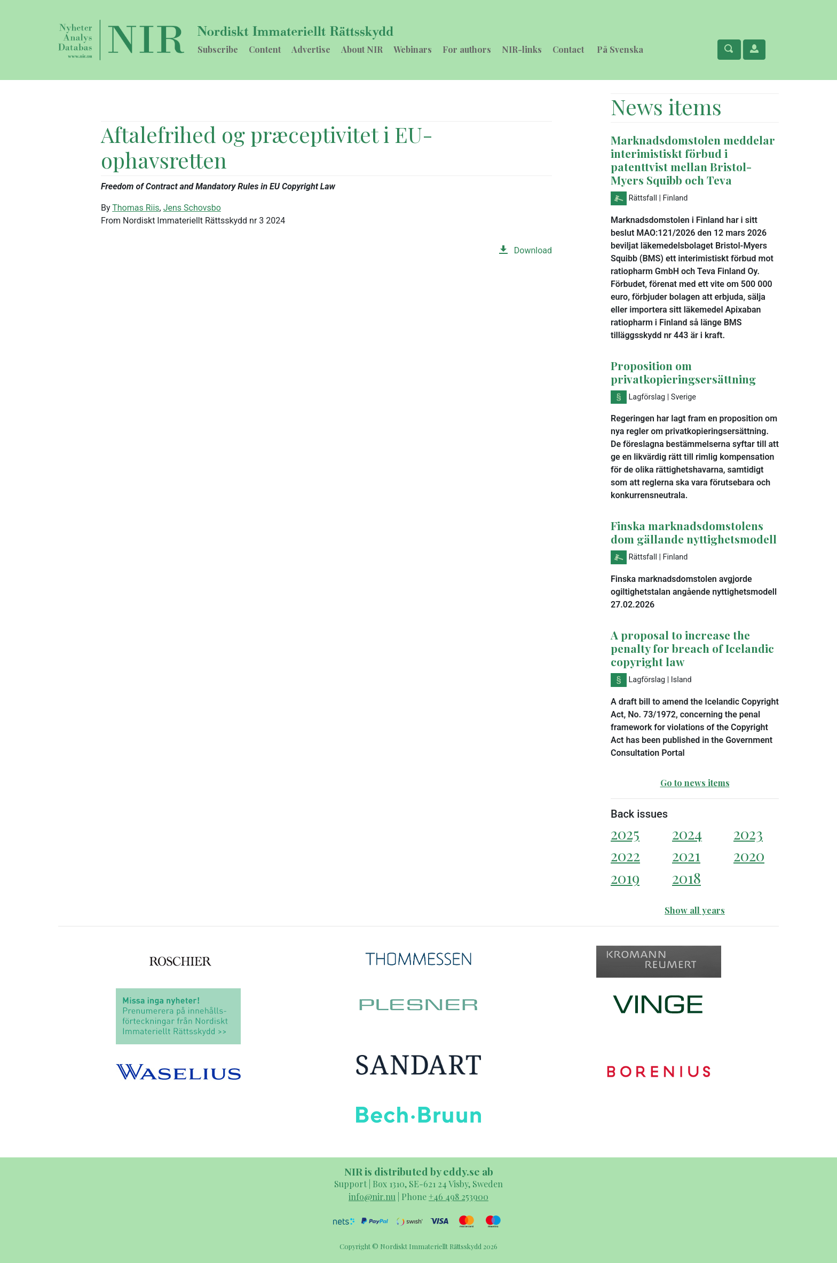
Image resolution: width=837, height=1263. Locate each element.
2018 (686, 878)
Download (525, 250)
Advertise (310, 49)
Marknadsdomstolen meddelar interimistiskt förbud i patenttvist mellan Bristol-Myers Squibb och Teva (693, 159)
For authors (467, 49)
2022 (625, 855)
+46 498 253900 (458, 1196)
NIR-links (522, 49)
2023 (748, 833)
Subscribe (218, 49)
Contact (568, 49)
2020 (748, 855)
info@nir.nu (372, 1196)
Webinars (412, 49)
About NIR (362, 49)
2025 (625, 833)
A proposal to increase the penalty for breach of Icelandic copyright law (692, 648)
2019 (625, 878)
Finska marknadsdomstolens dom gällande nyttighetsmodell (694, 532)
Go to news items (695, 782)
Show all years (695, 910)
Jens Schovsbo (192, 208)
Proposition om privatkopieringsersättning (683, 372)
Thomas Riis (135, 208)
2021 (686, 855)
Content (265, 49)
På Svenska (620, 49)
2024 (687, 833)
